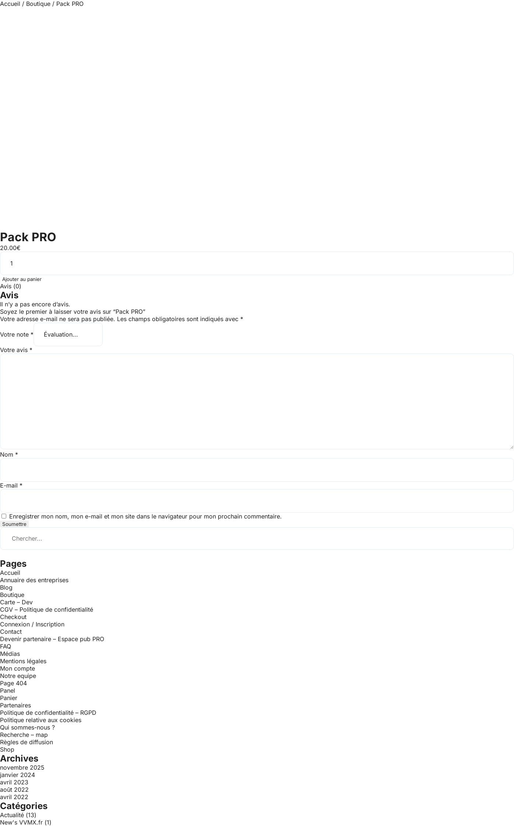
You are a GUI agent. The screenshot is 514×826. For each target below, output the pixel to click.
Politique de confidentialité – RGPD (48, 712)
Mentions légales (23, 661)
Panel (7, 690)
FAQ (5, 646)
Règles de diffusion (26, 742)
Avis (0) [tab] (10, 286)
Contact (11, 631)
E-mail (11, 485)
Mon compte (17, 668)
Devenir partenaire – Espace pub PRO (52, 639)
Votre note (16, 334)
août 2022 (14, 789)
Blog (6, 587)
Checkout (13, 617)
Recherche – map (24, 734)
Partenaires (15, 705)
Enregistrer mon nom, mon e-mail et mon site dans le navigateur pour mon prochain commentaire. (145, 516)
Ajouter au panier (22, 279)
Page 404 (13, 683)
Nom (9, 454)
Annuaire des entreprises (34, 580)
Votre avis (16, 350)
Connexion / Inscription (32, 624)
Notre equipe (18, 675)
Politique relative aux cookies (40, 720)
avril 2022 (14, 797)
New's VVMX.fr (21, 822)
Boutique (38, 3)
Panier (8, 698)
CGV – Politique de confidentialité (46, 609)
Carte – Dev (16, 602)
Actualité (12, 815)
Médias (10, 653)
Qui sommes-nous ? (27, 727)
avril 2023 (14, 782)
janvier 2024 (17, 774)
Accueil (10, 3)
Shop (7, 749)
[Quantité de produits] (257, 263)
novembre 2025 (22, 767)
